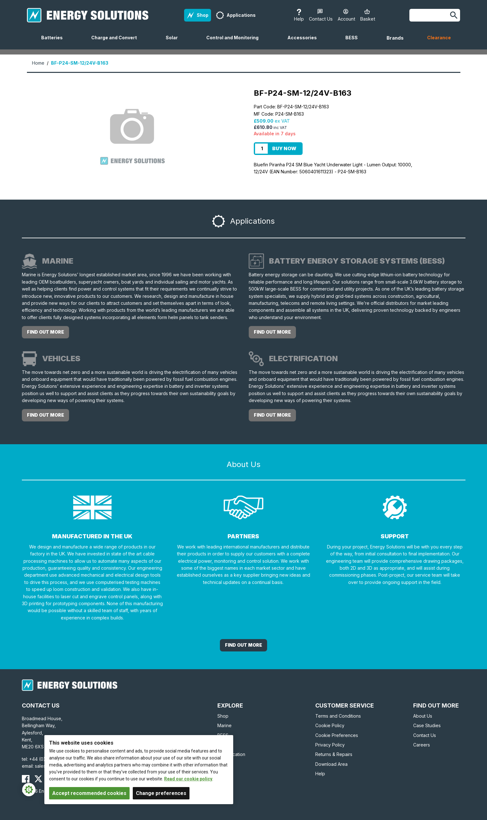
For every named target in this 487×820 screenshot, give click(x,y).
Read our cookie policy (188, 778)
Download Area (331, 764)
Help (320, 773)
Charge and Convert (116, 42)
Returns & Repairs (333, 754)
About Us (422, 716)
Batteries (54, 42)
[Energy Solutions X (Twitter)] (38, 779)
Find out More (243, 645)
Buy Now (284, 148)
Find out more (45, 332)
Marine (224, 725)
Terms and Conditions (338, 716)
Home (38, 63)
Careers (421, 744)
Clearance (439, 37)
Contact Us (424, 735)
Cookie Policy (329, 725)
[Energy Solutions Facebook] (25, 779)
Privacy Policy (330, 744)
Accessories (304, 42)
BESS (354, 42)
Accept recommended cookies (89, 793)
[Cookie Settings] (28, 789)
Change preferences (161, 793)
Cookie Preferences (336, 735)
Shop (222, 716)
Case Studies (427, 725)
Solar (174, 42)
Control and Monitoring (235, 42)
